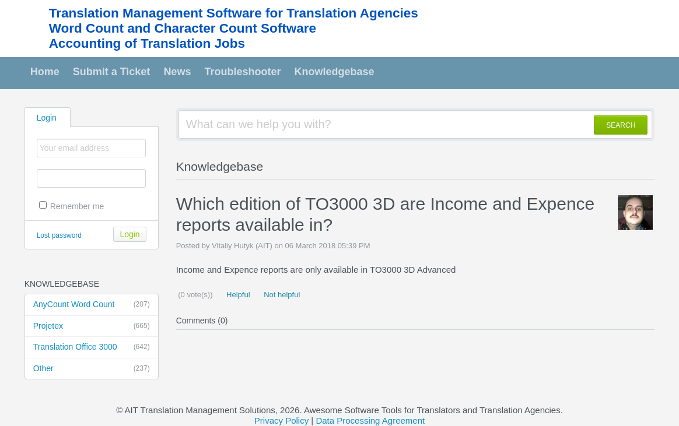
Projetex (91, 326)
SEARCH (620, 125)
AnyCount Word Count (91, 305)
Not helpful (281, 294)
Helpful (237, 294)
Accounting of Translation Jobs (147, 43)
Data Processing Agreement (370, 420)
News (177, 72)
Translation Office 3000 (91, 347)
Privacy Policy (281, 420)
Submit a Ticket (111, 72)
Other (91, 369)
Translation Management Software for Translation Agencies (233, 13)
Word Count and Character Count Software (182, 28)
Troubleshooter (242, 72)
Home (45, 72)
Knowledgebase (334, 72)
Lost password (59, 235)
